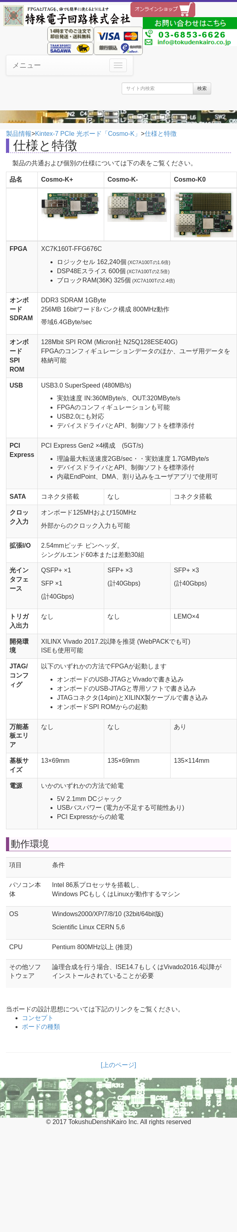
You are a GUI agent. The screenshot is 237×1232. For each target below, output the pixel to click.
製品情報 (18, 133)
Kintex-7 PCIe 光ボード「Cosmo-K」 (88, 133)
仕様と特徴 (161, 133)
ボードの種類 (41, 1026)
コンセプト (38, 1018)
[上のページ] (118, 1065)
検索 (202, 88)
